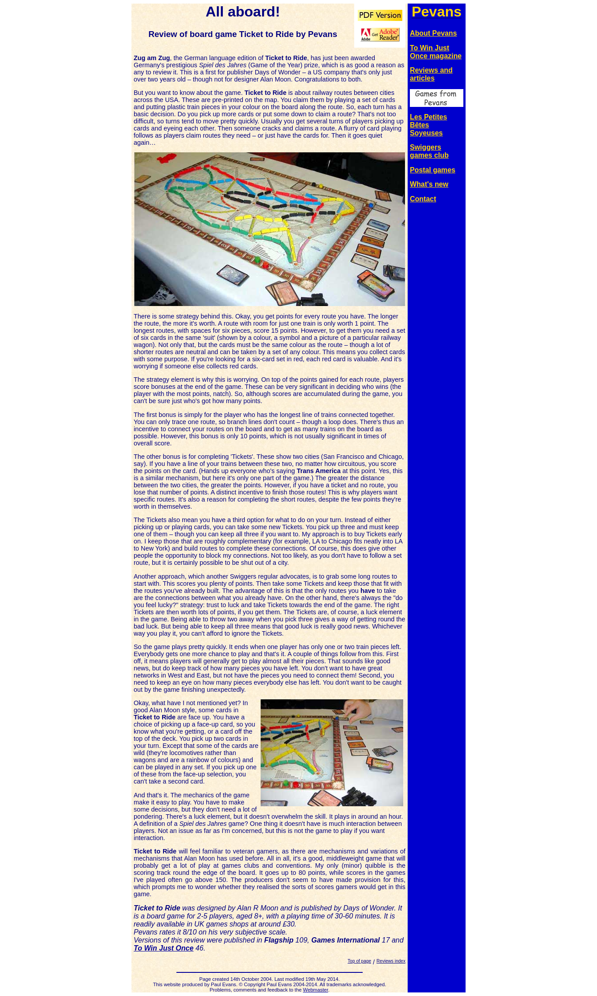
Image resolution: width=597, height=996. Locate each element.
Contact (423, 199)
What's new (429, 184)
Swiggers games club (429, 151)
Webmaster (315, 989)
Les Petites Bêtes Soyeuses (428, 125)
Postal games (432, 170)
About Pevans (433, 33)
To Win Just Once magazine (436, 52)
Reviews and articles (431, 74)
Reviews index (390, 961)
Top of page (359, 961)
